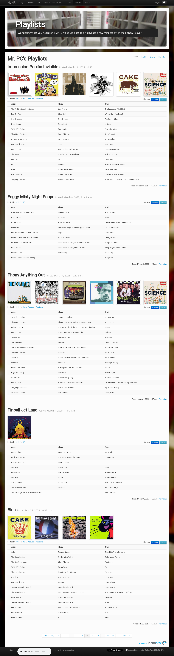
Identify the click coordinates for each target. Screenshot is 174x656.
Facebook (155, 99)
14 (87, 635)
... (71, 635)
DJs (39, 2)
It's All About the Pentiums (33, 99)
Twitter (163, 99)
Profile (144, 57)
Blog (21, 2)
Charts (68, 2)
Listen (12, 650)
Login (157, 2)
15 (92, 635)
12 (76, 635)
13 (82, 635)
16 (98, 635)
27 (118, 635)
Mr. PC (18, 99)
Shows (152, 57)
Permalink (163, 186)
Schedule (30, 2)
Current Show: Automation (63, 650)
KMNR (11, 2)
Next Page (126, 635)
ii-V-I (24, 202)
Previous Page (49, 635)
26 (113, 635)
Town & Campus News (52, 2)
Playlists (78, 2)
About (87, 2)
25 (108, 635)
